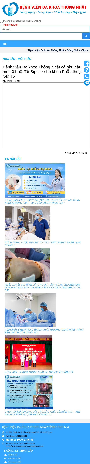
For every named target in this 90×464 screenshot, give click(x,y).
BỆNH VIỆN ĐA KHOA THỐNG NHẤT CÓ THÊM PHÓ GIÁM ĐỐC (39, 372)
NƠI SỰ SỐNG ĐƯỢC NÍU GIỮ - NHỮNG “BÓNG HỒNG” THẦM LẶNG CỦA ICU (43, 244)
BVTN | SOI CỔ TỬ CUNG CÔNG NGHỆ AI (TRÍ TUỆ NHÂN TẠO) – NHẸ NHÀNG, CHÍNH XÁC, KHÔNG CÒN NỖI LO (42, 413)
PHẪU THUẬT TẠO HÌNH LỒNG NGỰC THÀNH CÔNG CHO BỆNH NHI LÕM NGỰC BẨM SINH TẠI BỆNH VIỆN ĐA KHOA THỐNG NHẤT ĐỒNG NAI (43, 287)
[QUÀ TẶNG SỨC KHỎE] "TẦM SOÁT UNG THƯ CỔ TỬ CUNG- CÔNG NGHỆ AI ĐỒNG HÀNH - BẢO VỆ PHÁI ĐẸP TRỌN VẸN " (42, 201)
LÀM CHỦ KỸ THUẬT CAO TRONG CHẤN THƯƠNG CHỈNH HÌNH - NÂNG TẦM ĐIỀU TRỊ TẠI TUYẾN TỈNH (44, 331)
